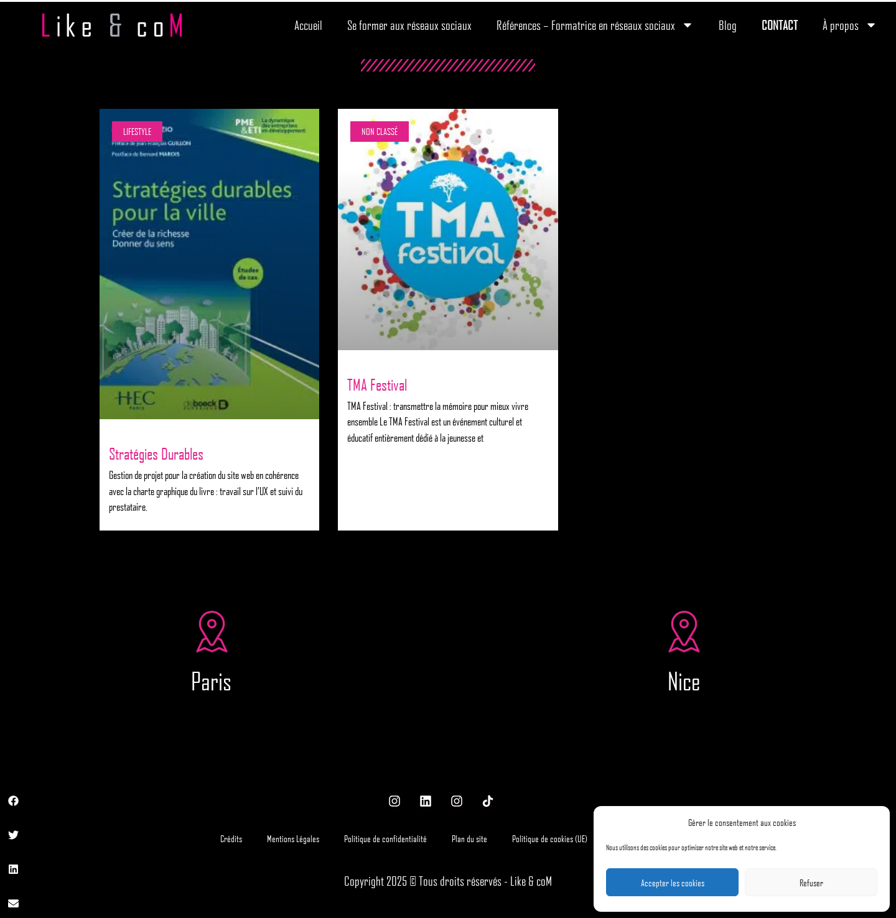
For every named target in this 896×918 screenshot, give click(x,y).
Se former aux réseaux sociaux (409, 24)
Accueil (308, 24)
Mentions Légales (293, 838)
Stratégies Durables (156, 453)
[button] (14, 801)
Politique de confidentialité (385, 838)
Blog (728, 24)
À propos (850, 25)
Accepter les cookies (672, 882)
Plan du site (469, 838)
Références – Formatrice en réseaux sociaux (595, 25)
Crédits (231, 838)
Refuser (811, 882)
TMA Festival (377, 384)
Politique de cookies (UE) (549, 838)
